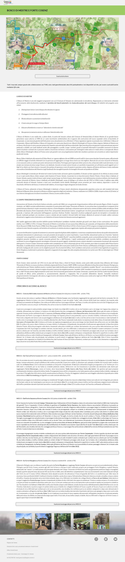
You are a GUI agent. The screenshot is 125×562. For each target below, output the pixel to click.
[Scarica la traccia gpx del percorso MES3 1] (67, 348)
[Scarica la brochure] (62, 76)
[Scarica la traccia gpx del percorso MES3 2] (67, 390)
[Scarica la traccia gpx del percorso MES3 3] (67, 453)
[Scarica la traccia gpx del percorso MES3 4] (67, 504)
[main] (33, 10)
